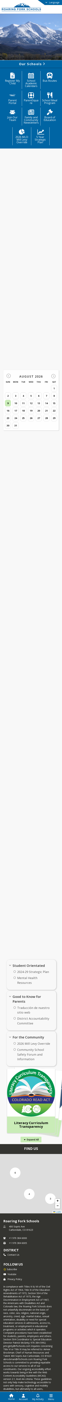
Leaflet (57, 1212)
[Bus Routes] (49, 77)
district (11, 1250)
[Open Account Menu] (23, 1397)
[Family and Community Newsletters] (31, 117)
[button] (50, 1198)
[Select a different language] (44, 2)
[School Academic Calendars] (31, 80)
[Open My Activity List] (38, 1397)
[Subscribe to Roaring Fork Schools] (10, 1269)
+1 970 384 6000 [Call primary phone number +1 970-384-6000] (18, 1238)
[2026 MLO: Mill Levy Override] (21, 137)
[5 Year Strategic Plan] (40, 137)
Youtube (9, 1274)
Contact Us (11, 1254)
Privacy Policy (12, 1279)
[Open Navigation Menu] (51, 1397)
